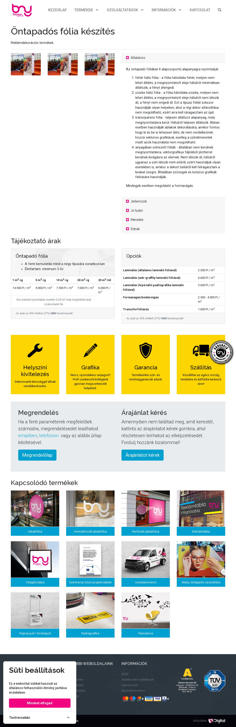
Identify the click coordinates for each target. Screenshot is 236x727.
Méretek (135, 220)
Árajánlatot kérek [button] (142, 455)
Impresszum (129, 685)
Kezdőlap (57, 10)
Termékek (86, 10)
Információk (167, 10)
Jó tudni (134, 210)
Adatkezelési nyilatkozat (137, 679)
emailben (27, 435)
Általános (135, 58)
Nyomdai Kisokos (133, 690)
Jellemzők (136, 201)
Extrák (133, 229)
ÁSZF (125, 674)
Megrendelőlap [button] (37, 455)
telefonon (49, 435)
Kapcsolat (200, 10)
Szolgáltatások (126, 10)
